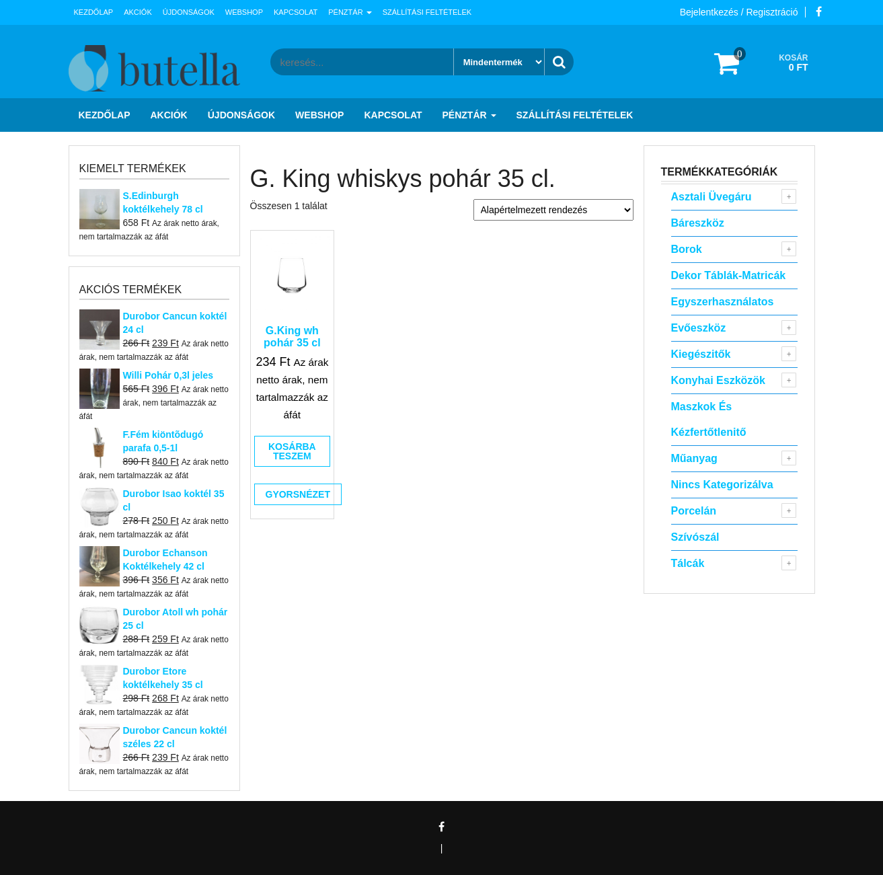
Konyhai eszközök (718, 380)
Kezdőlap (94, 12)
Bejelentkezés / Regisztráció (739, 12)
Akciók (138, 12)
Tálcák (688, 563)
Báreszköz (697, 223)
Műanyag (694, 458)
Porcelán (694, 511)
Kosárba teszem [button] (292, 451)
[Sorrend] (553, 210)
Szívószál (695, 537)
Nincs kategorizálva (722, 484)
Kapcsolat (295, 12)
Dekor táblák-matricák (728, 275)
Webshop (244, 12)
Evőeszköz (698, 328)
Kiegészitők (701, 354)
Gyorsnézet (298, 494)
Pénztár (349, 12)
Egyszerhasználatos (722, 301)
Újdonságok (189, 12)
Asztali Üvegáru (711, 196)
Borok (686, 249)
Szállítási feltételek (427, 12)
